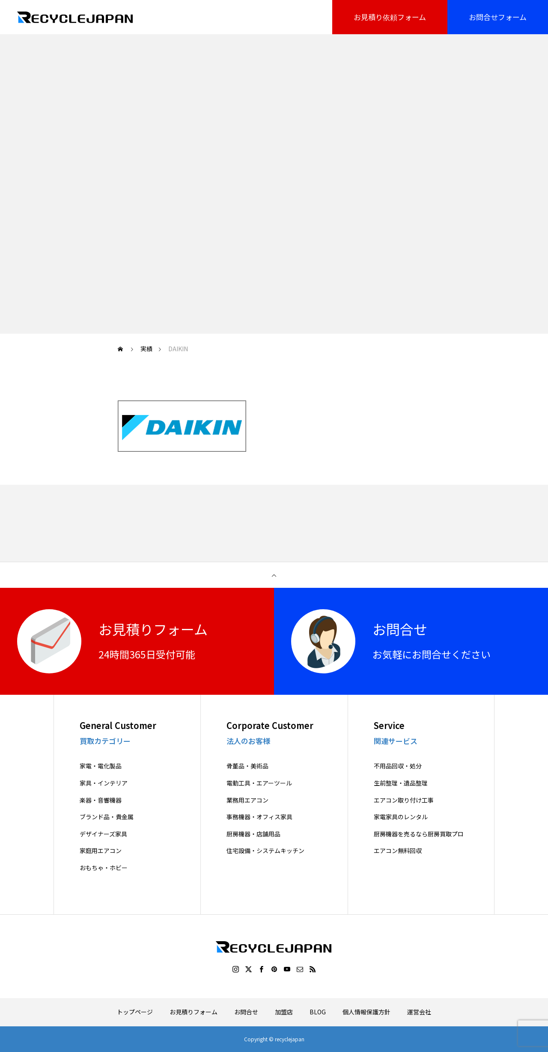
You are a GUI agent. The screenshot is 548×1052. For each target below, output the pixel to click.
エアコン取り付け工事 (404, 800)
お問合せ (246, 1012)
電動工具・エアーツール (259, 783)
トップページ (135, 1012)
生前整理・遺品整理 (401, 783)
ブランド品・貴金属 (107, 817)
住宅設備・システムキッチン (265, 851)
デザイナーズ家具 (103, 834)
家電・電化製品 (101, 766)
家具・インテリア (104, 783)
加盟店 (284, 1012)
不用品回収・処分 (398, 766)
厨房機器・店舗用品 (253, 834)
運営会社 (419, 1012)
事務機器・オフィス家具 (259, 817)
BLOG (318, 1012)
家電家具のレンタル (401, 817)
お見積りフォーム (193, 1012)
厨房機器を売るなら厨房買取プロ (419, 834)
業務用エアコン (247, 800)
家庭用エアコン (101, 851)
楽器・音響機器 (101, 800)
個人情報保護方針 (366, 1012)
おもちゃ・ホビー (104, 868)
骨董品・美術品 (247, 766)
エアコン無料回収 (398, 851)
